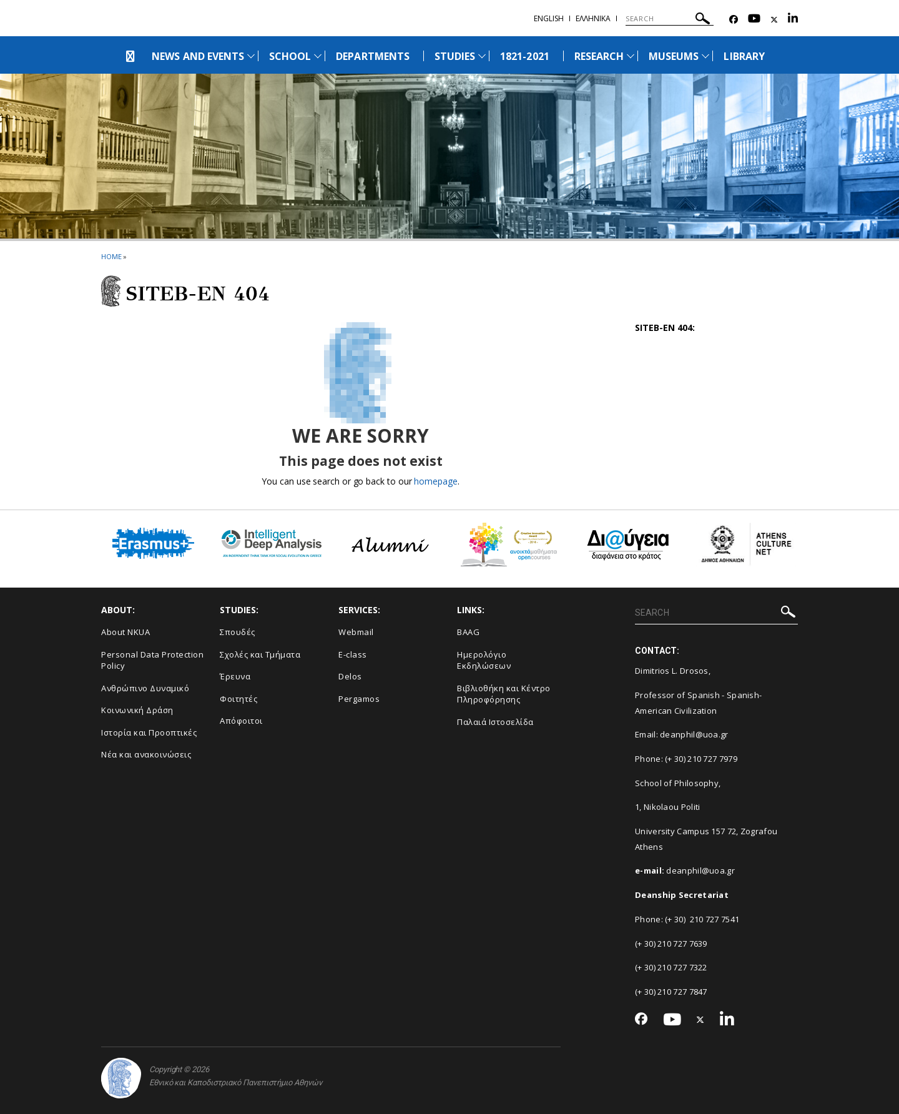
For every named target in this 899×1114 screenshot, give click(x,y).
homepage (435, 481)
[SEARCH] (670, 19)
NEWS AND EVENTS (198, 56)
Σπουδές (237, 632)
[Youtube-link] (754, 19)
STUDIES (455, 56)
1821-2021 (524, 56)
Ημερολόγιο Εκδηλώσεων (484, 660)
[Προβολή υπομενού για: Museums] (705, 56)
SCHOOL (290, 56)
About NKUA (125, 632)
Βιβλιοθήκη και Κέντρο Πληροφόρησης (504, 694)
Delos (350, 676)
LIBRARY (744, 56)
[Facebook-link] (733, 19)
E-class (352, 654)
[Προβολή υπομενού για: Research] (630, 56)
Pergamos (359, 698)
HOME (111, 256)
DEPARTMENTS (373, 56)
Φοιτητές (238, 698)
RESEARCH (599, 56)
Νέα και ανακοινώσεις (146, 754)
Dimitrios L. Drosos (672, 670)
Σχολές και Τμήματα (260, 654)
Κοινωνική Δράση (137, 710)
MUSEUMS (674, 56)
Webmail (356, 632)
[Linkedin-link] (793, 19)
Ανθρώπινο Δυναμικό (145, 688)
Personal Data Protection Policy (152, 660)
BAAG (468, 632)
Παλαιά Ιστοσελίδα (495, 721)
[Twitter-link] (774, 19)
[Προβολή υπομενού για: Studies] (482, 56)
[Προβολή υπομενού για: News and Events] (251, 56)
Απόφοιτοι (241, 720)
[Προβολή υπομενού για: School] (318, 56)
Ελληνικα (593, 18)
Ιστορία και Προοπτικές (149, 732)
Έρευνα (235, 676)
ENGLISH (549, 18)
